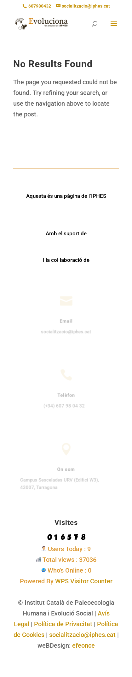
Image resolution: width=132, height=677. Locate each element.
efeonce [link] (83, 645)
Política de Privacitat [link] (63, 624)
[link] (41, 23)
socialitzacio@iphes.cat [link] (82, 635)
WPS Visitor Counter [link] (83, 581)
